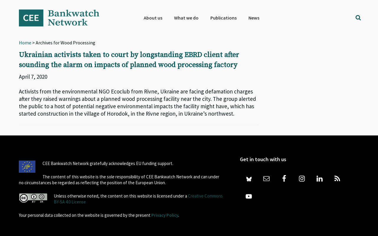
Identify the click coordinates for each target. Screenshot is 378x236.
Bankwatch (63, 18)
